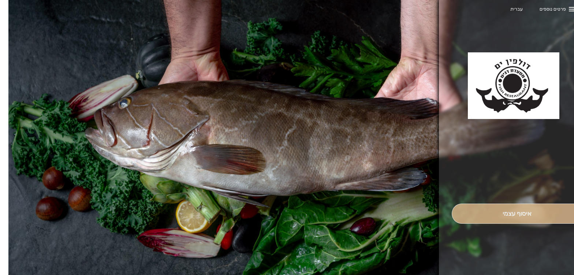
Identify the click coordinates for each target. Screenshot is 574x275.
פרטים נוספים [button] (544, 9)
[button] (508, 183)
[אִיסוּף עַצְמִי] (508, 214)
